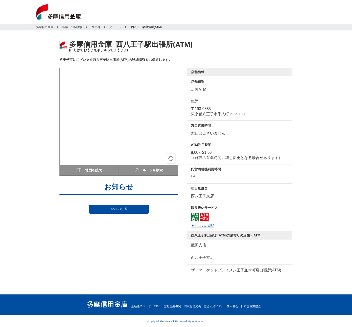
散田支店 (198, 245)
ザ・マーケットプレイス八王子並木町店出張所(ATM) (236, 270)
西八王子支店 (202, 257)
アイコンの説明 (202, 226)
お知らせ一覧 (118, 209)
